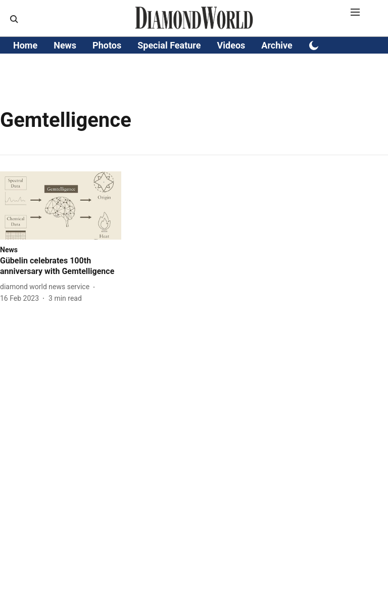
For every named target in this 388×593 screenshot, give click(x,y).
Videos (231, 45)
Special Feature (169, 45)
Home (25, 45)
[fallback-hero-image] (60, 205)
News (65, 45)
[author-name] (46, 287)
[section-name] (9, 249)
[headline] (60, 266)
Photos (106, 45)
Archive (276, 45)
